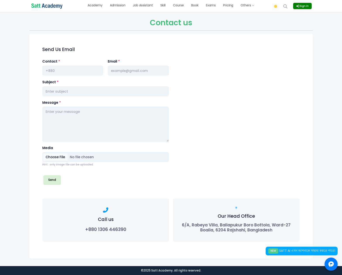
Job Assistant (143, 5)
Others (247, 5)
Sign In (302, 6)
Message (50, 102)
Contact (49, 61)
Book (194, 5)
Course (178, 5)
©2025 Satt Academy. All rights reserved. (171, 270)
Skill (163, 5)
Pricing (228, 5)
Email (112, 61)
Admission (117, 5)
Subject (49, 82)
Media (47, 148)
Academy (95, 5)
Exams (211, 5)
